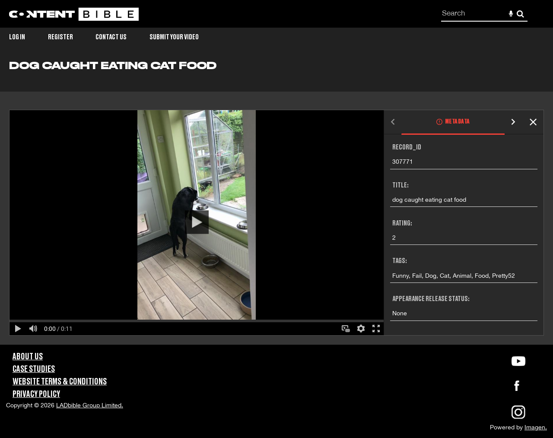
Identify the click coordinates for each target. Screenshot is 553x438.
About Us (28, 356)
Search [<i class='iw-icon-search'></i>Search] (520, 14)
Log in (17, 37)
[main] (276, 202)
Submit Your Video (174, 37)
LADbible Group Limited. (89, 405)
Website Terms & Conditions (60, 382)
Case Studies (34, 369)
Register (60, 37)
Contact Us (111, 37)
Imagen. (535, 427)
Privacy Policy (36, 394)
